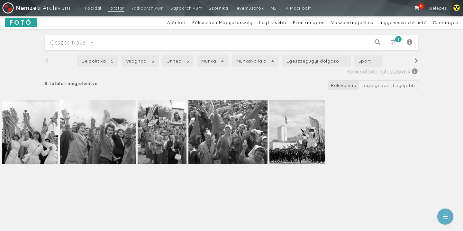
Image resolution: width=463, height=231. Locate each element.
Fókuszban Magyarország (222, 22)
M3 (273, 8)
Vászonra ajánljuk (352, 22)
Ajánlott (176, 22)
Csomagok (445, 22)
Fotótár (116, 8)
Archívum (36, 8)
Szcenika (218, 8)
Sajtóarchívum (186, 8)
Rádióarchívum (147, 8)
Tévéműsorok (249, 8)
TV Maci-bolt (297, 8)
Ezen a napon (309, 22)
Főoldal (93, 8)
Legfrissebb (272, 22)
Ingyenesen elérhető (403, 22)
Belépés (438, 8)
